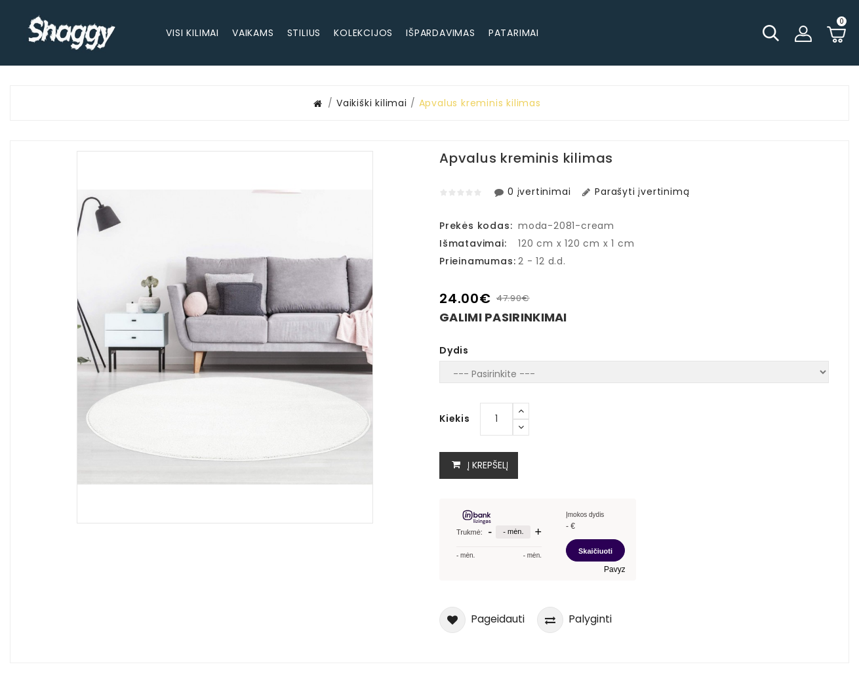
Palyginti (574, 620)
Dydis (454, 350)
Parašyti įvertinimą (634, 191)
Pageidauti (482, 620)
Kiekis (454, 418)
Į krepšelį (478, 465)
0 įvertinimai (533, 191)
